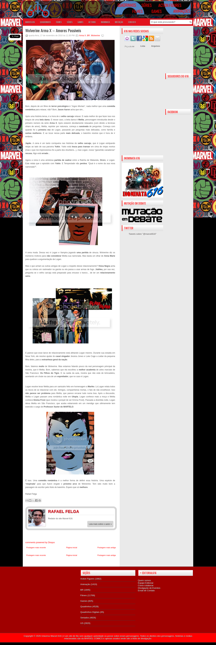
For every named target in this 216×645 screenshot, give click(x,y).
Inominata (105, 22)
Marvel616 (30, 22)
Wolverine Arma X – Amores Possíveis (53, 30)
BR (88, 35)
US (81, 623)
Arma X (82, 35)
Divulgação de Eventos (149, 588)
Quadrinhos (86, 606)
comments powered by (40, 542)
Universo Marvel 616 (51, 636)
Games (83, 601)
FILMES (59, 22)
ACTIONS (92, 22)
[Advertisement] (142, 102)
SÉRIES (70, 22)
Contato (132, 22)
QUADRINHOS (45, 22)
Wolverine (95, 35)
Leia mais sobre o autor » (100, 524)
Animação (85, 584)
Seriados (84, 617)
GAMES (80, 22)
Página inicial (71, 548)
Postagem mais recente (36, 548)
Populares (129, 46)
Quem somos (144, 580)
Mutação (119, 22)
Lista (142, 46)
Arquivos (155, 46)
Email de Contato (146, 590)
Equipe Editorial (145, 583)
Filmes (83, 595)
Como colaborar (146, 585)
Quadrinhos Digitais (89, 612)
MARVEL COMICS (93, 638)
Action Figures (87, 578)
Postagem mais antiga (106, 548)
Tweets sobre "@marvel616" (142, 234)
